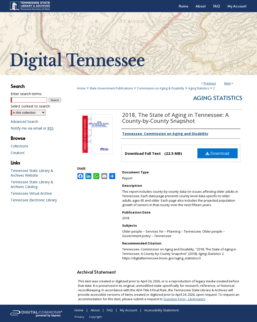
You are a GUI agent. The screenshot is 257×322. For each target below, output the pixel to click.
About (95, 310)
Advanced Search (24, 121)
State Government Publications (111, 88)
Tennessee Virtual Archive (31, 193)
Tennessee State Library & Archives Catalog (32, 184)
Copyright (95, 317)
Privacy (79, 317)
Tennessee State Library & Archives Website (32, 173)
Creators (18, 152)
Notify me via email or (32, 128)
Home (81, 88)
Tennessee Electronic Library (34, 200)
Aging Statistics (198, 88)
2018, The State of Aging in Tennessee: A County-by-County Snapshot (175, 117)
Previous (210, 83)
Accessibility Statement (161, 310)
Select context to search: (30, 106)
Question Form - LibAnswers (184, 299)
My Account (128, 310)
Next (227, 83)
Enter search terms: (26, 93)
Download (217, 153)
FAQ (110, 310)
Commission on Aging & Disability (160, 88)
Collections (19, 146)
